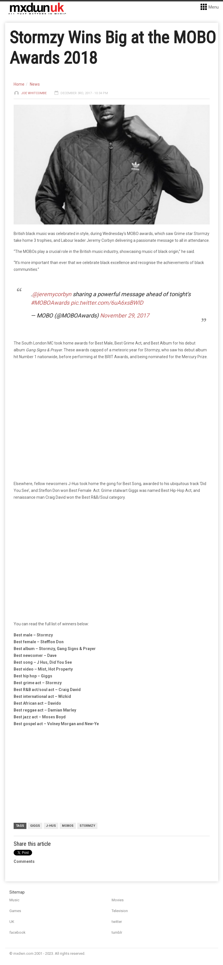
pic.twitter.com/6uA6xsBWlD (107, 302)
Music (14, 900)
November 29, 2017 (124, 315)
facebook (17, 932)
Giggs (35, 826)
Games (15, 911)
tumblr (117, 932)
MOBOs (68, 826)
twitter (117, 921)
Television (120, 911)
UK (11, 921)
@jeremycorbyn (51, 294)
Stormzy (87, 826)
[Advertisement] (113, 775)
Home (19, 84)
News (35, 84)
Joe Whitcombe (34, 93)
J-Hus (51, 826)
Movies (118, 900)
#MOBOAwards (50, 302)
